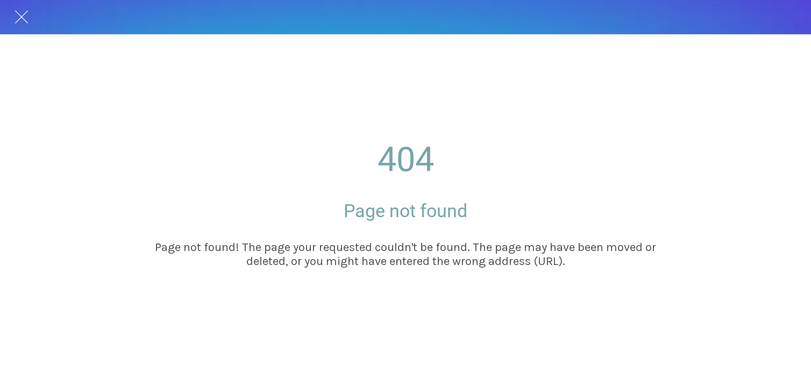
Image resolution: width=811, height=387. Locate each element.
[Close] (21, 17)
